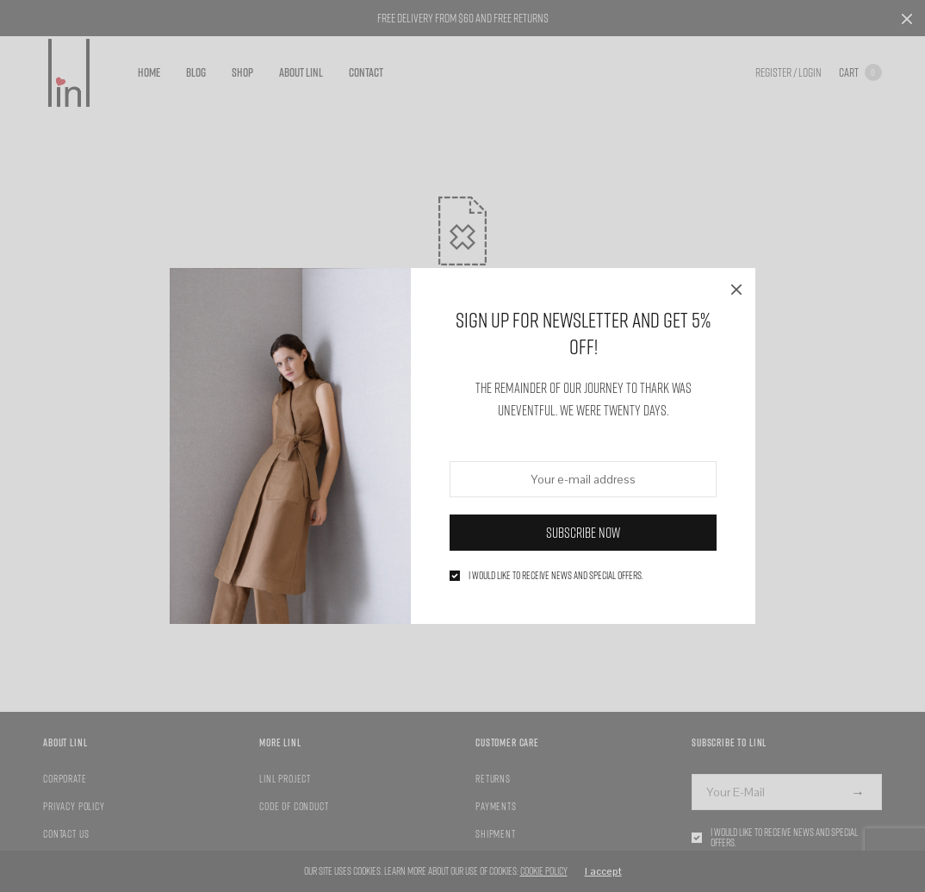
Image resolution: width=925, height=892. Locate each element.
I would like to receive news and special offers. (556, 576)
